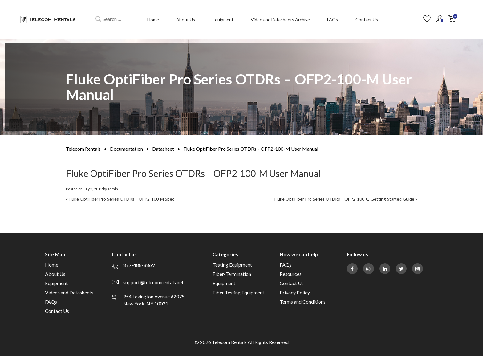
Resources (291, 274)
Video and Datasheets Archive (280, 19)
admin (113, 188)
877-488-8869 (139, 265)
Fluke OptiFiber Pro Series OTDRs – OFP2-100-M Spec (121, 199)
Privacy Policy (295, 292)
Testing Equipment (232, 265)
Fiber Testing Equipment (238, 292)
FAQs (332, 19)
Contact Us (366, 19)
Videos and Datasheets (69, 292)
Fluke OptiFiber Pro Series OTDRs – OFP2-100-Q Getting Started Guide (344, 199)
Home (153, 19)
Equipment (223, 19)
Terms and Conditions (303, 302)
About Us (185, 19)
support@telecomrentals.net (153, 282)
